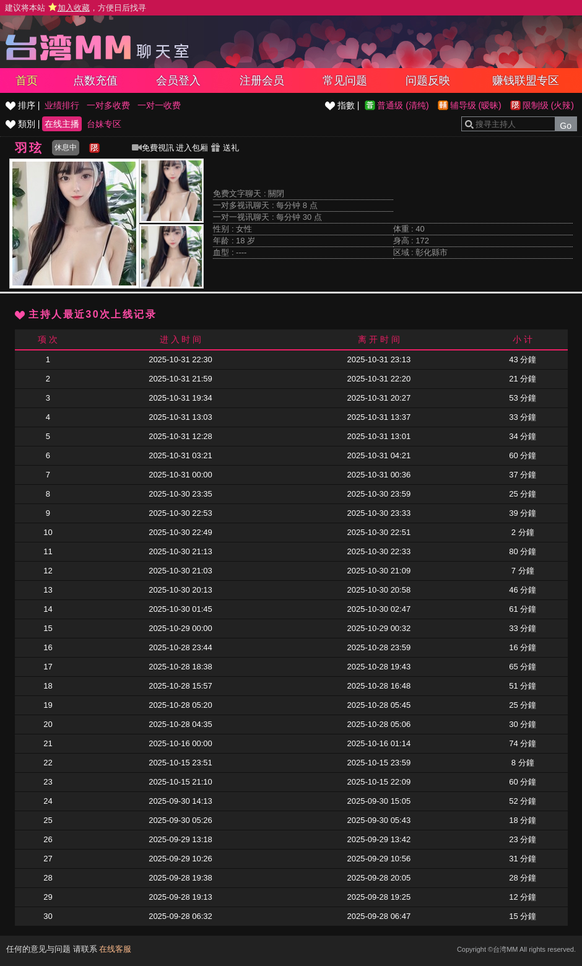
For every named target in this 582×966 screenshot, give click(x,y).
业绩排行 (62, 105)
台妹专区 (104, 124)
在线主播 (62, 124)
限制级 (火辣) (548, 105)
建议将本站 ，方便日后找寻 (75, 7)
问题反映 (428, 80)
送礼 (225, 147)
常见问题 (345, 80)
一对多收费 (108, 105)
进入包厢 (192, 147)
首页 (26, 80)
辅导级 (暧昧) (476, 105)
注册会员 (262, 80)
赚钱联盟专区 (525, 80)
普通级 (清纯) (402, 105)
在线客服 (115, 949)
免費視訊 (153, 147)
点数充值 (95, 80)
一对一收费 (159, 105)
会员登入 (178, 80)
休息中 (65, 147)
